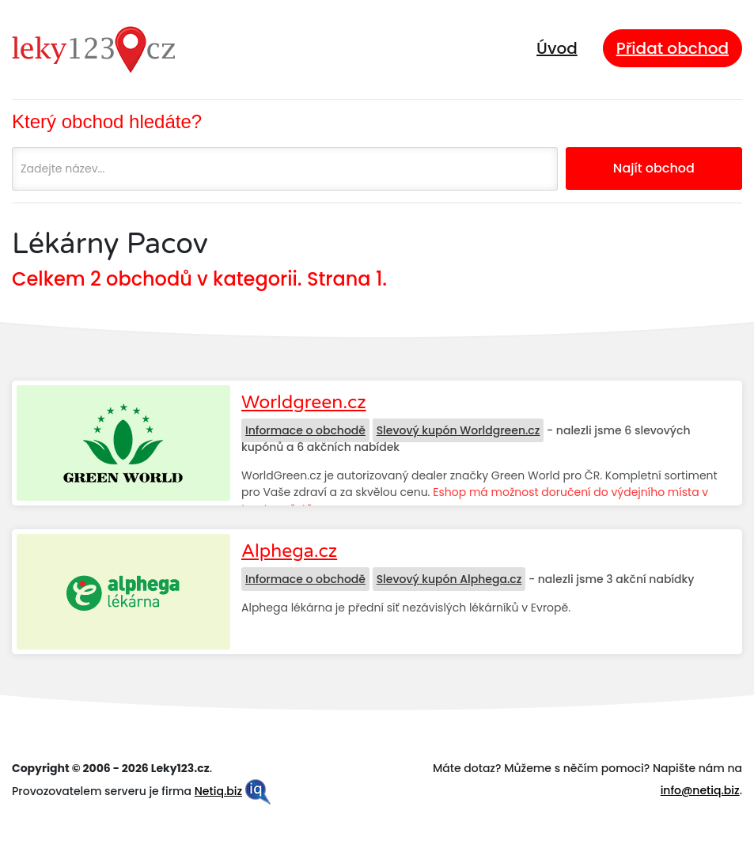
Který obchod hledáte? (107, 121)
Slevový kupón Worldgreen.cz (458, 430)
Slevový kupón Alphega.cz (449, 579)
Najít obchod (654, 168)
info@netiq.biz (700, 790)
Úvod (557, 48)
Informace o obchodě (305, 430)
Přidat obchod (672, 48)
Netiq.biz (218, 791)
